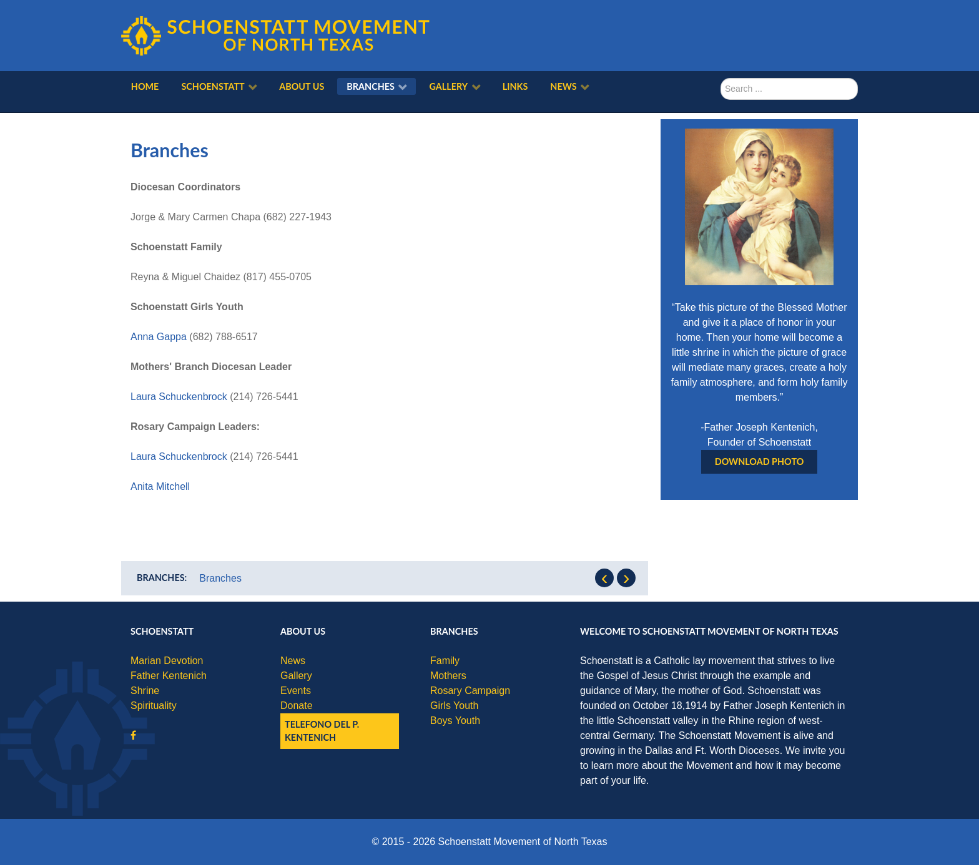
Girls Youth (454, 705)
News (292, 660)
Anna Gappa (158, 336)
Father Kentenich (168, 675)
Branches (220, 578)
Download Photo (759, 461)
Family (445, 660)
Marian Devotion (167, 660)
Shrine (144, 690)
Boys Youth (455, 720)
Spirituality (153, 705)
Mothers (448, 675)
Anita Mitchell (160, 486)
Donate (296, 705)
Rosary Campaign (470, 690)
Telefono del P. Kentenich (322, 731)
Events (295, 690)
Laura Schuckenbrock (178, 396)
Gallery (296, 675)
